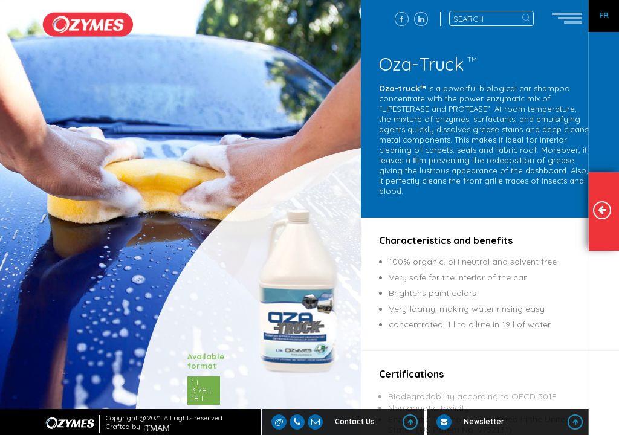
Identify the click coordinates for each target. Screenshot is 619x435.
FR (604, 15)
